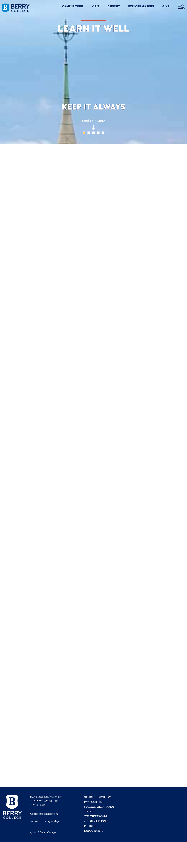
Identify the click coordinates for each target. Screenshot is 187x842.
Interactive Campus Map (44, 821)
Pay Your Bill (93, 802)
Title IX (89, 811)
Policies (90, 826)
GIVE (165, 6)
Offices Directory (97, 797)
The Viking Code (96, 816)
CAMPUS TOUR (72, 6)
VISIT (95, 6)
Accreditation (95, 821)
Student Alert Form (99, 807)
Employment (93, 831)
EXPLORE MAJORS (141, 6)
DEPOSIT (113, 6)
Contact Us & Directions (44, 814)
